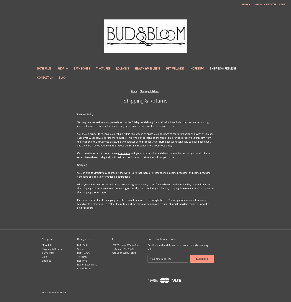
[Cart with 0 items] (282, 4)
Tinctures (103, 68)
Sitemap (46, 260)
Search (245, 4)
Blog (62, 77)
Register (271, 4)
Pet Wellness (175, 68)
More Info (197, 68)
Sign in (258, 4)
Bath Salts (44, 68)
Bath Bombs (82, 68)
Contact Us (45, 77)
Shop (62, 68)
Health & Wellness (147, 68)
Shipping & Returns (223, 68)
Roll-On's (122, 68)
